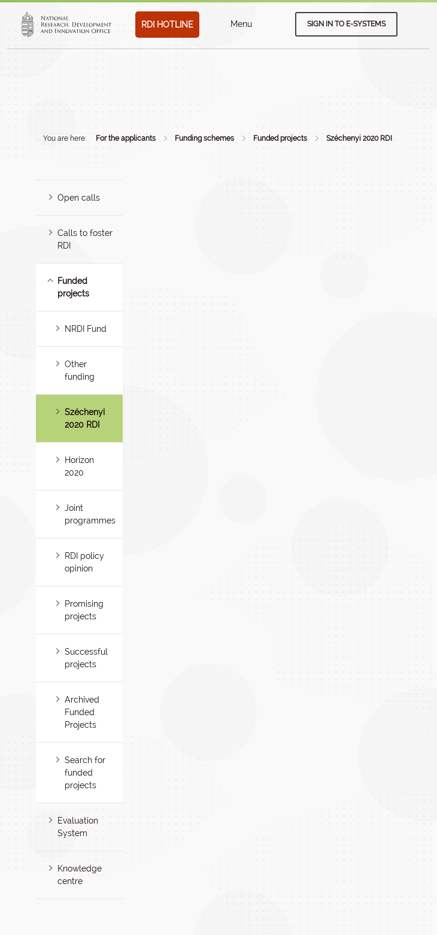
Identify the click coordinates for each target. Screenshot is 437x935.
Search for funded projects (85, 772)
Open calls (78, 197)
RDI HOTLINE (167, 24)
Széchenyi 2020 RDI (359, 138)
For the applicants (126, 138)
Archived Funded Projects (82, 712)
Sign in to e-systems (346, 24)
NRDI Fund (86, 329)
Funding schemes (204, 138)
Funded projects (280, 138)
